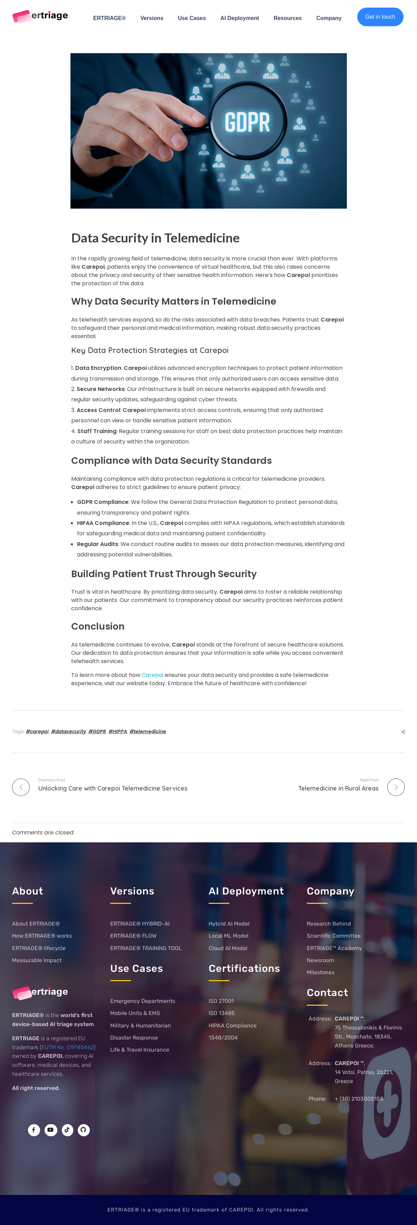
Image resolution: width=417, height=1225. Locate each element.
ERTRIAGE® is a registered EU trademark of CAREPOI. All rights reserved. (208, 1210)
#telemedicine (148, 731)
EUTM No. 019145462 (67, 1047)
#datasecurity (68, 731)
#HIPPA (117, 731)
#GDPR (97, 731)
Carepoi (152, 675)
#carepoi (37, 731)
